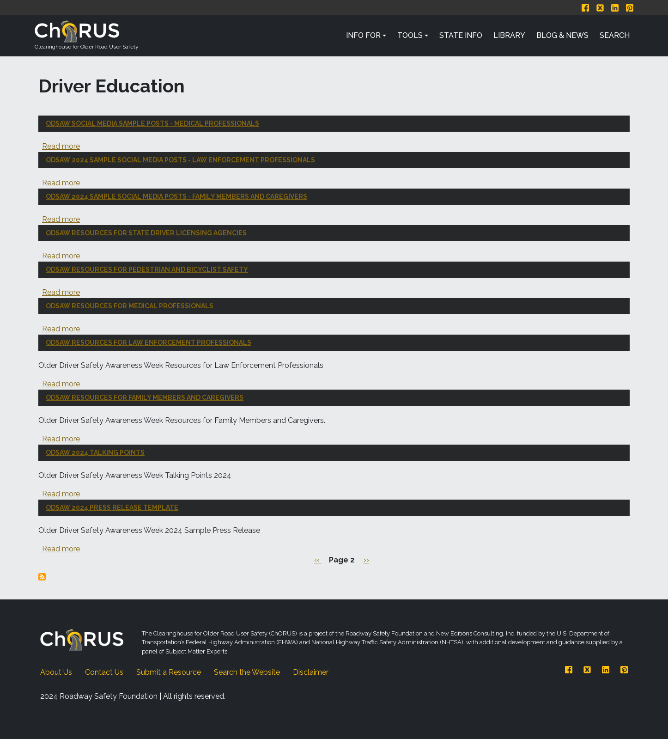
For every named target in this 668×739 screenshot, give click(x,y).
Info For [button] (363, 35)
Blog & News (562, 35)
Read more (61, 146)
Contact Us (104, 672)
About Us (56, 672)
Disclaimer (310, 672)
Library (509, 35)
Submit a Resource (168, 672)
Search (615, 35)
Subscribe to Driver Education (42, 576)
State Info (460, 35)
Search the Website (247, 672)
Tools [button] (410, 35)
